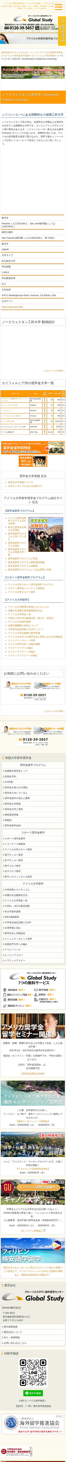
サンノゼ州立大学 (7, 421)
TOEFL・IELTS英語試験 (17, 906)
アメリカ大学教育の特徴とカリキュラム (28, 607)
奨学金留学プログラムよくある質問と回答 (29, 569)
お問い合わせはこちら (15, 1343)
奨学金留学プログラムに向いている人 (17, 536)
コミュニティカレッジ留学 (21, 640)
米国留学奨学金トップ (16, 771)
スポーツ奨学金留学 (15, 838)
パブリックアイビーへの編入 (23, 655)
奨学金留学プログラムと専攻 (23, 558)
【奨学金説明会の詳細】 (32, 1073)
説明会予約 (10, 776)
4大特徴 (9, 782)
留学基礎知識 (10, 1326)
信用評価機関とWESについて (23, 625)
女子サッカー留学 (14, 860)
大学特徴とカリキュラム (17, 889)
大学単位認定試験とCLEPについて (26, 629)
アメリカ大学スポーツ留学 (21, 592)
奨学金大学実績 (21, 55)
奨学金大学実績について (20, 482)
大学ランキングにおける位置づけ (25, 486)
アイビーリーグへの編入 (20, 648)
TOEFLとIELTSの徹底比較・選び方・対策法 (30, 618)
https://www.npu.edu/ (12, 307)
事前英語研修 (11, 814)
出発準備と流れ (13, 928)
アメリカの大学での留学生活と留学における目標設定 (35, 636)
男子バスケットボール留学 (18, 876)
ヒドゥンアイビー (14, 955)
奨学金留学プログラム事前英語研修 (26, 562)
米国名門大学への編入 (16, 944)
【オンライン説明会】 (33, 1231)
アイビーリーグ (13, 949)
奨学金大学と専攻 (14, 809)
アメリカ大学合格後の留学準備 (24, 633)
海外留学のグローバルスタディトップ (19, 52)
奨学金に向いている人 (16, 792)
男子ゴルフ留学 (13, 865)
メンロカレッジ (7, 410)
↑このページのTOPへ (54, 370)
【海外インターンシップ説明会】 (33, 1121)
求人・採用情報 (12, 1337)
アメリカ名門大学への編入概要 (24, 644)
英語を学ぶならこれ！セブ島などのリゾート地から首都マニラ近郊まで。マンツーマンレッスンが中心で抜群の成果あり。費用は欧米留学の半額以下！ (33, 1271)
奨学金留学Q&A (13, 825)
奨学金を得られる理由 (16, 787)
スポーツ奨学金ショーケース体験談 (26, 588)
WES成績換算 (12, 917)
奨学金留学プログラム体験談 (23, 566)
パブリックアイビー (15, 960)
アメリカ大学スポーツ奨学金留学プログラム (31, 584)
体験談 (8, 820)
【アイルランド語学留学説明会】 (33, 1168)
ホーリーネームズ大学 (9, 405)
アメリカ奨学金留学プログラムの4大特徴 (17, 521)
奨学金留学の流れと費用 (17, 798)
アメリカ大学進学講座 (19, 621)
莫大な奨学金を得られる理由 (17, 528)
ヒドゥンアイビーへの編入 (21, 651)
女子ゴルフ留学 (13, 871)
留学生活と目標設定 (15, 933)
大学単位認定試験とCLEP (18, 922)
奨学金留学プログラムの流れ (17, 544)
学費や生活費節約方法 (16, 895)
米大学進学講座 (13, 911)
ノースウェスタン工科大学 (11, 416)
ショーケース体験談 (15, 844)
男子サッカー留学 (14, 855)
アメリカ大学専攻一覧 (19, 614)
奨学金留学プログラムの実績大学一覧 (17, 552)
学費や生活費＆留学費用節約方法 (25, 610)
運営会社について (13, 1332)
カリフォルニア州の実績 (43, 55)
